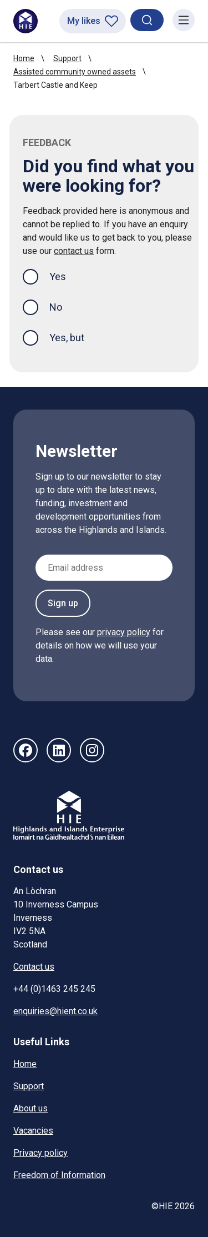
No (55, 307)
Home (23, 58)
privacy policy (123, 632)
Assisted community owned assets (74, 71)
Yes (66, 275)
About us (30, 1108)
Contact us (33, 966)
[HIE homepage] (25, 21)
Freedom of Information (59, 1175)
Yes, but (66, 337)
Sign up (63, 603)
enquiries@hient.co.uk (55, 1011)
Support (67, 58)
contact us (74, 251)
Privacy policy (40, 1153)
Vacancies (33, 1130)
